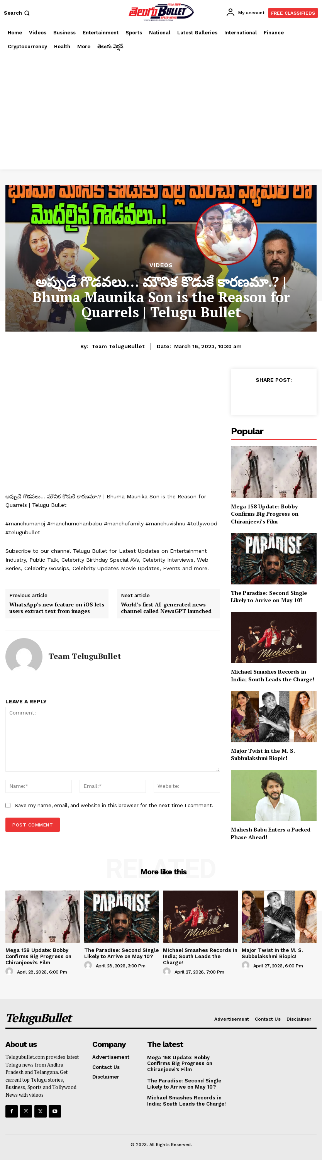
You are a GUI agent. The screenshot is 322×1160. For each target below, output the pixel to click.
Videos (161, 265)
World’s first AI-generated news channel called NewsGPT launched (166, 608)
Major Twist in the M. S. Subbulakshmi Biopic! (263, 754)
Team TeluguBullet (118, 346)
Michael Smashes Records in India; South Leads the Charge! (272, 675)
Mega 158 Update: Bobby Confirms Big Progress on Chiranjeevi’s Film (264, 514)
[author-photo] (10, 971)
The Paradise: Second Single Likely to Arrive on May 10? (269, 596)
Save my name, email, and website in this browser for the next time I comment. (114, 805)
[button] (17, 12)
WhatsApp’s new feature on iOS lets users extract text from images (56, 608)
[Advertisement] (161, 112)
